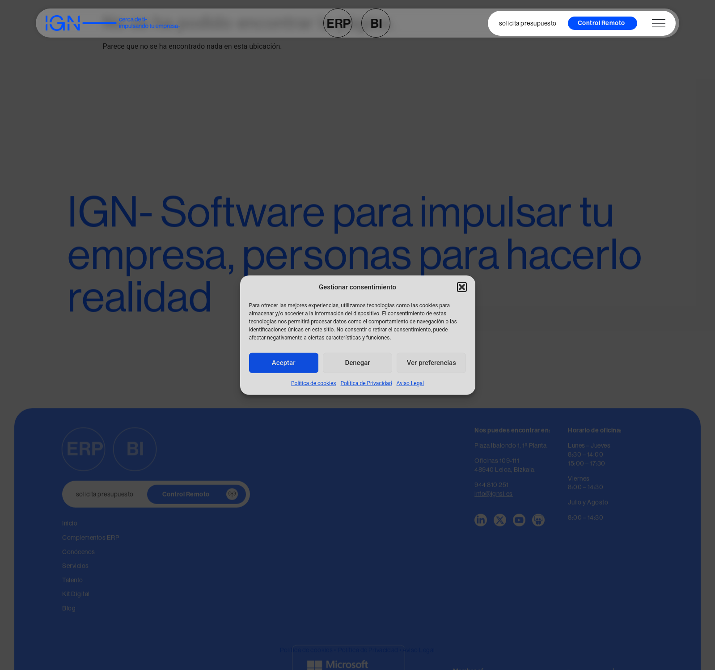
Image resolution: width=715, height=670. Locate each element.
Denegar (357, 363)
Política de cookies (313, 383)
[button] (461, 287)
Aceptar (284, 363)
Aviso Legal (410, 383)
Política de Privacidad (366, 383)
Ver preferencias (431, 363)
